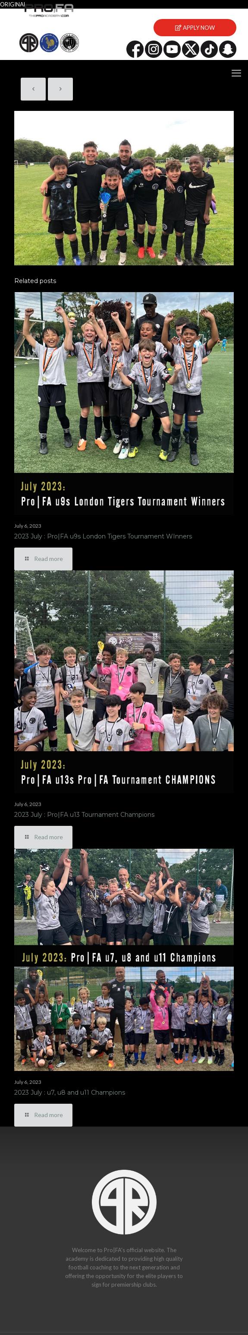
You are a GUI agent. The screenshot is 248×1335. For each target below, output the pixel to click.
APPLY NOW (195, 27)
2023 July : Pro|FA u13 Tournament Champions (84, 815)
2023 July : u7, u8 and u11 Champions (69, 1092)
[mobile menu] (236, 73)
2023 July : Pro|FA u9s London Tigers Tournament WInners (103, 536)
